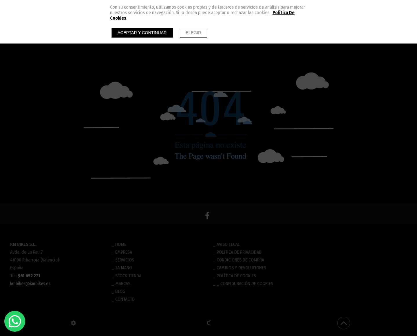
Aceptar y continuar (142, 32)
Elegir (193, 32)
